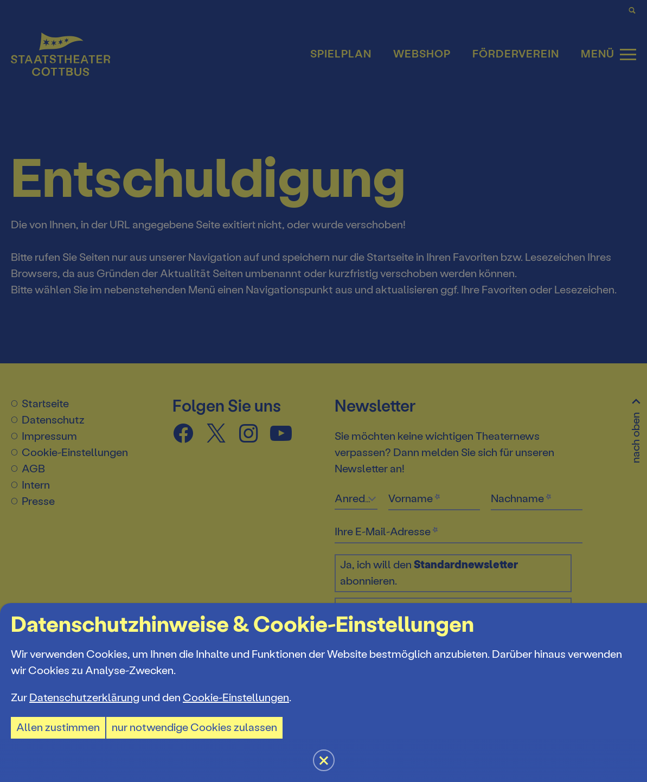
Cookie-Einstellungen (236, 697)
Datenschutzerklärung (84, 697)
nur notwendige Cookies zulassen (194, 727)
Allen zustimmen (58, 727)
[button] (323, 391)
